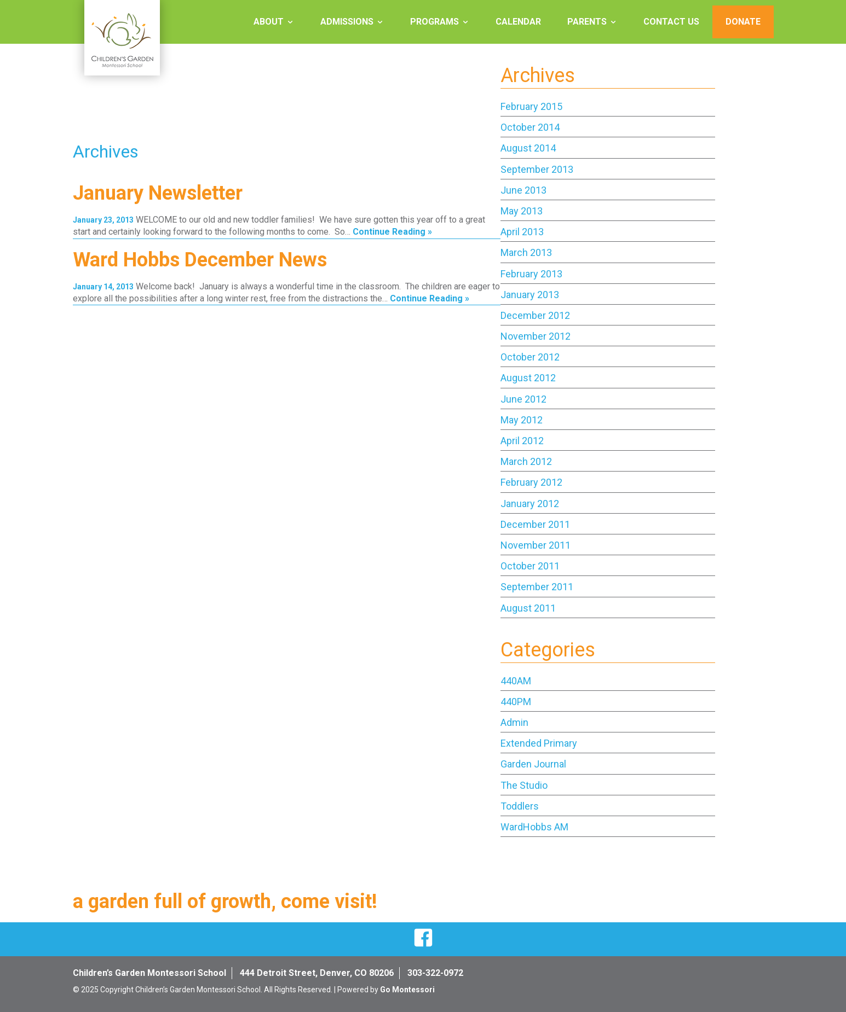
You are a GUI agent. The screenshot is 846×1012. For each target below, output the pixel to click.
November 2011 (535, 545)
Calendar (518, 21)
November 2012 (535, 336)
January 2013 (529, 294)
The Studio (524, 785)
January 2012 (529, 503)
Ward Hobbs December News (200, 259)
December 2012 (535, 315)
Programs (434, 21)
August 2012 (528, 377)
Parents (587, 21)
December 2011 (535, 524)
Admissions (346, 21)
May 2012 (521, 420)
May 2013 (521, 211)
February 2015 (531, 106)
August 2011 (528, 608)
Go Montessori (407, 989)
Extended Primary (538, 743)
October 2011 (530, 566)
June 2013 (523, 190)
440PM (515, 701)
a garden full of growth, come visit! (225, 901)
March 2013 (526, 252)
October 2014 (530, 127)
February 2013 (531, 274)
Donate (743, 21)
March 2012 (526, 461)
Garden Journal (533, 764)
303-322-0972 (435, 973)
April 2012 (522, 440)
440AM (515, 681)
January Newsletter (158, 193)
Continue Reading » (392, 231)
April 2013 (522, 231)
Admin (514, 722)
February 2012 (531, 482)
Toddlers (519, 806)
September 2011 (536, 586)
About (269, 21)
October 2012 (530, 357)
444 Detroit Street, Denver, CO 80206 (317, 973)
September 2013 (536, 169)
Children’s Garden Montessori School (149, 973)
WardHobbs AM (534, 827)
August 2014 (528, 148)
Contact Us (671, 21)
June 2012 (523, 399)
